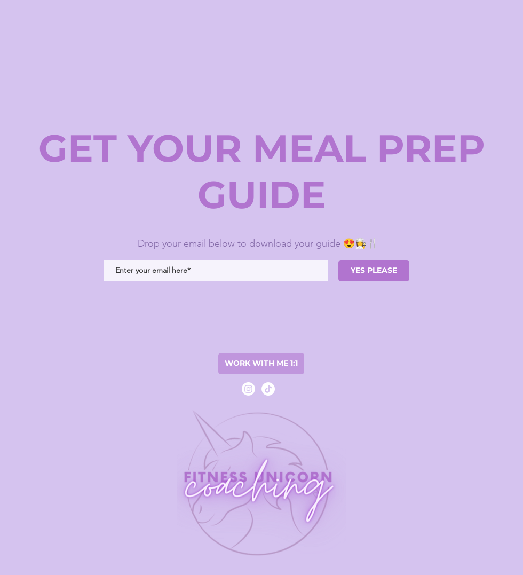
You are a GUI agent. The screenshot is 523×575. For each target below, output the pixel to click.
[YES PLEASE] (373, 270)
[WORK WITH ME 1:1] (261, 363)
